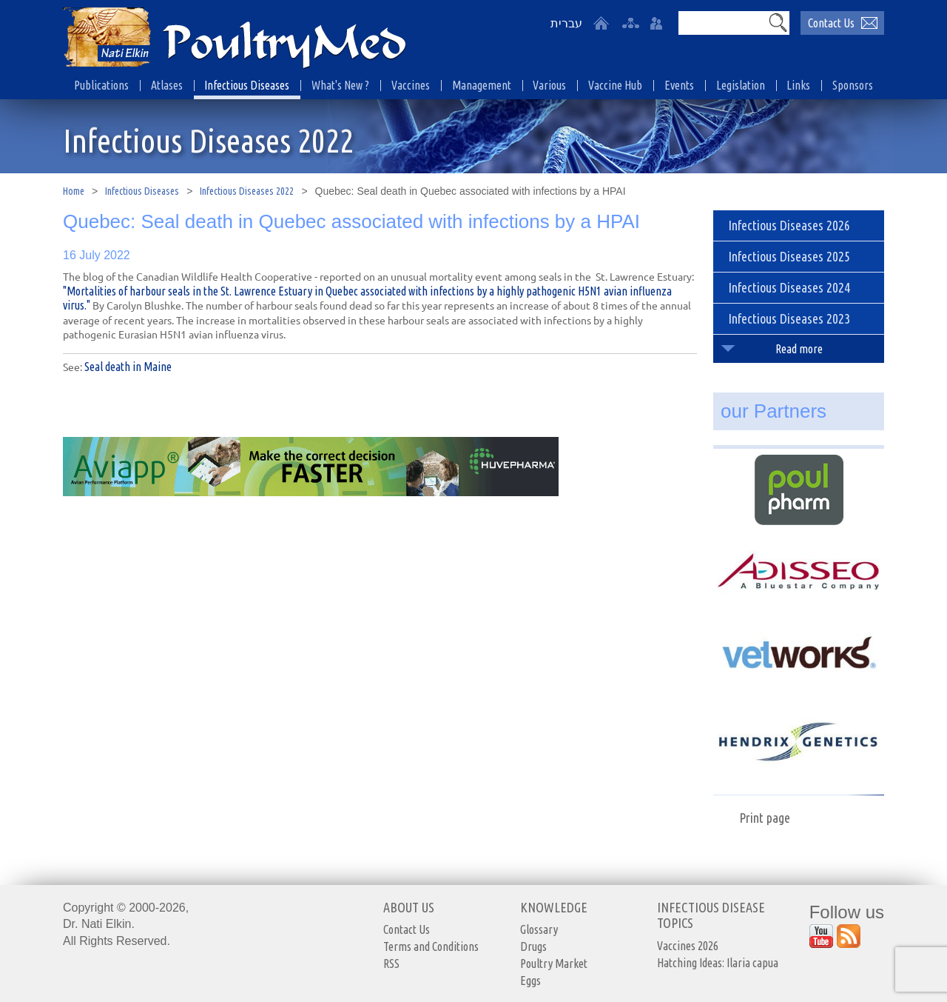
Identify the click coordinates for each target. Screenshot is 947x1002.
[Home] (601, 23)
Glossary (539, 929)
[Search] (722, 23)
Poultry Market (553, 963)
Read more (799, 348)
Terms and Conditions (431, 946)
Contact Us (406, 929)
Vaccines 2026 (687, 945)
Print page (764, 817)
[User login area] (656, 23)
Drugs (533, 946)
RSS (391, 963)
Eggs (530, 980)
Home (73, 191)
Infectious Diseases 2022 (247, 191)
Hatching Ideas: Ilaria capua (717, 962)
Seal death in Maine (128, 366)
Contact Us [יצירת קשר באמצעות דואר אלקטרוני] (831, 23)
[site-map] (630, 23)
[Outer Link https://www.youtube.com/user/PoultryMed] (821, 936)
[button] (777, 22)
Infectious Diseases (142, 191)
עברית (566, 23)
